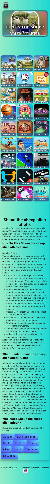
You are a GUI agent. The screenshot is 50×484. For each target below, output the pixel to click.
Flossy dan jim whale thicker (41, 193)
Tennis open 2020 (25, 160)
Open (46, 5)
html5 (18, 449)
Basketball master (8, 112)
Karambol (25, 128)
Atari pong (25, 177)
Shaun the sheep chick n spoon (25, 63)
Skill (7, 443)
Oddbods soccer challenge (41, 144)
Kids (6, 449)
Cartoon (31, 449)
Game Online (14, 5)
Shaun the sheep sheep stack (8, 79)
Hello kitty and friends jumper (25, 79)
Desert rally (41, 177)
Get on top (8, 177)
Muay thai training (41, 95)
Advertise (45, 467)
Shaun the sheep (8, 63)
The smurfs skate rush (8, 95)
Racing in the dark (41, 160)
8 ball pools (41, 112)
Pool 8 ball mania (25, 193)
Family (20, 443)
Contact (22, 467)
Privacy (29, 467)
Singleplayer (26, 436)
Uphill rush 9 (8, 144)
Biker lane (8, 128)
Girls (33, 443)
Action (8, 436)
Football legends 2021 (25, 144)
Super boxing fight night (25, 95)
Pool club (41, 128)
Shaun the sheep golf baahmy (41, 63)
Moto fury (8, 160)
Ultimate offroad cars (8, 193)
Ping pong (41, 79)
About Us (36, 467)
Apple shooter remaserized (25, 112)
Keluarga (9, 455)
